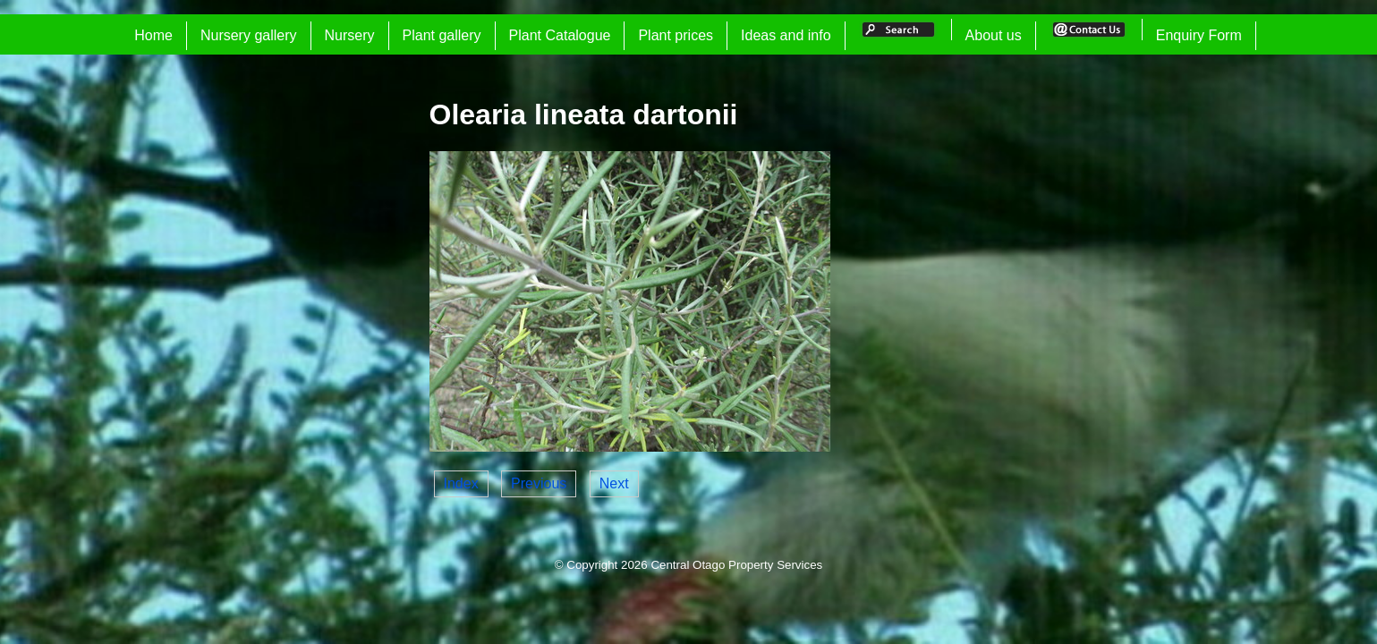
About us (993, 35)
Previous (538, 483)
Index (461, 483)
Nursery (350, 35)
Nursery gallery (248, 35)
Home (153, 35)
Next (614, 483)
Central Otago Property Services (736, 565)
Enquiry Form (1199, 35)
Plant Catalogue (560, 35)
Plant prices (675, 35)
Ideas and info (786, 35)
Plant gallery (442, 35)
